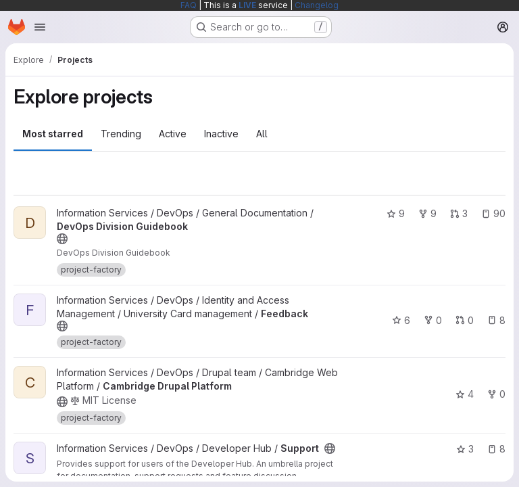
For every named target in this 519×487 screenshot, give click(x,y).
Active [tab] (173, 133)
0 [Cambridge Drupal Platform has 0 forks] (496, 394)
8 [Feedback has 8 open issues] (496, 320)
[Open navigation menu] (40, 27)
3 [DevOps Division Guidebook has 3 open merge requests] (459, 213)
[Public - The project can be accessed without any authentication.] (62, 238)
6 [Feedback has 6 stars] (401, 320)
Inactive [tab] (221, 133)
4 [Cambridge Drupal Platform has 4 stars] (464, 394)
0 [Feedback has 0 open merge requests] (464, 320)
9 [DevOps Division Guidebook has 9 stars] (396, 213)
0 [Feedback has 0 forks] (433, 320)
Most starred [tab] (52, 133)
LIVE (247, 5)
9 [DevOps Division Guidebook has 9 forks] (427, 213)
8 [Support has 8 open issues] (496, 449)
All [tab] (262, 133)
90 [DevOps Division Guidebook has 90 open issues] (493, 213)
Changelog (317, 5)
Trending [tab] (121, 133)
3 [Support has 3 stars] (465, 449)
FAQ (188, 5)
